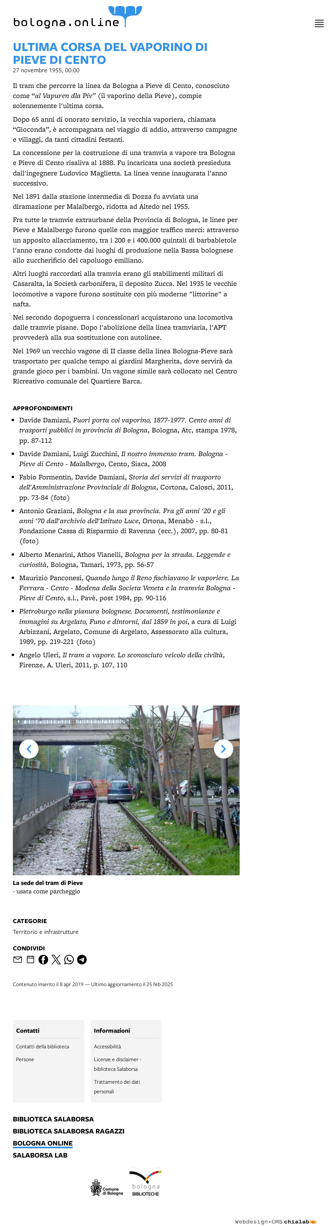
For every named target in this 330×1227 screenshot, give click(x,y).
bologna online (43, 1143)
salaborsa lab (40, 1156)
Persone (25, 1059)
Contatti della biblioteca (42, 1046)
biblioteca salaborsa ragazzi (68, 1131)
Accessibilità (107, 1046)
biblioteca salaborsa (53, 1119)
